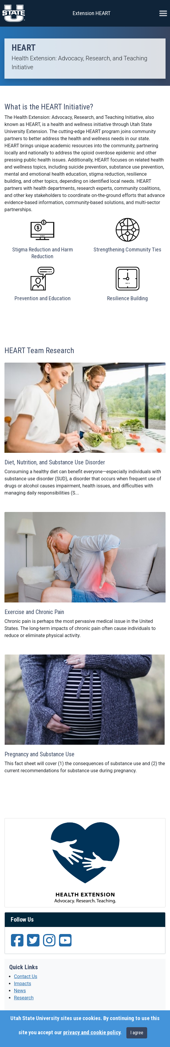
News (20, 990)
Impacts (22, 983)
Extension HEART (92, 13)
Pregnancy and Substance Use (39, 754)
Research (24, 998)
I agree (136, 1032)
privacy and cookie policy (91, 1032)
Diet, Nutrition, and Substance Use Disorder (54, 462)
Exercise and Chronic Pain (34, 611)
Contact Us (25, 976)
